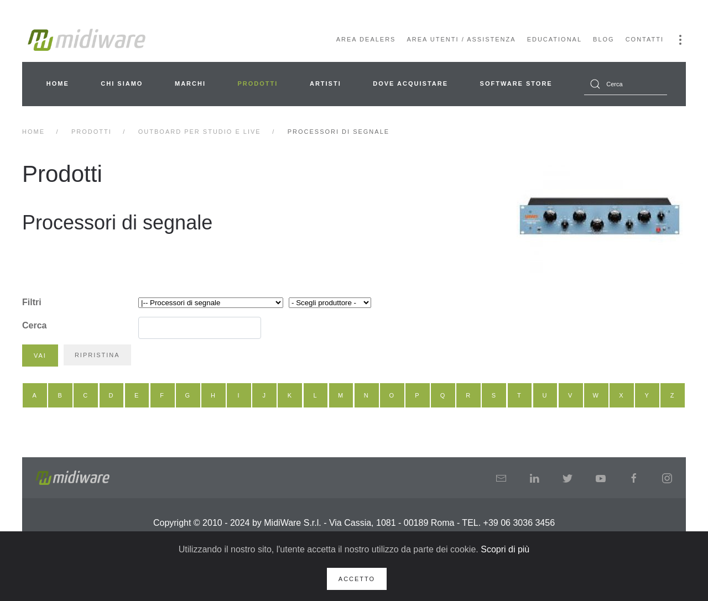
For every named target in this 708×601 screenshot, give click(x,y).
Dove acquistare (410, 83)
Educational (554, 39)
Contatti (645, 39)
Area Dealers (366, 39)
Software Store (516, 83)
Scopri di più (505, 549)
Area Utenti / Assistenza (461, 39)
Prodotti (258, 83)
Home (57, 83)
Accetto (357, 579)
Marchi (190, 83)
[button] (680, 39)
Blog (604, 39)
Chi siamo (122, 83)
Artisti (325, 83)
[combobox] (625, 84)
